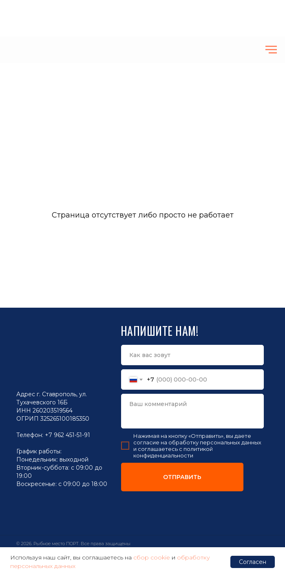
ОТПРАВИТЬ (182, 477)
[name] (192, 355)
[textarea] (192, 411)
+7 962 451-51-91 (67, 435)
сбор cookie (151, 557)
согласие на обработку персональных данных (197, 442)
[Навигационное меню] (271, 50)
